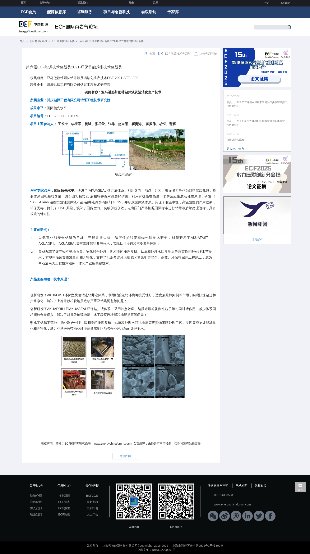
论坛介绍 (36, 495)
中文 (266, 2)
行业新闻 (64, 495)
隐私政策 (260, 485)
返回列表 (126, 456)
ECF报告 (64, 508)
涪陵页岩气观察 (235, 139)
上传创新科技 (208, 53)
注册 (155, 2)
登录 (131, 2)
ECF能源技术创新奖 (63, 41)
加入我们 (36, 508)
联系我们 (83, 2)
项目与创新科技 (116, 12)
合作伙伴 (36, 502)
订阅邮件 (257, 239)
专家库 (173, 12)
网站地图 (241, 485)
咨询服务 (84, 12)
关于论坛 (45, 2)
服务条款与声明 (218, 485)
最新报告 (92, 508)
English (285, 2)
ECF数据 (64, 514)
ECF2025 (92, 495)
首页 (23, 2)
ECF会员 (28, 12)
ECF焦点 (64, 502)
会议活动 (148, 12)
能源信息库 (56, 12)
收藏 (152, 53)
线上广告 (92, 514)
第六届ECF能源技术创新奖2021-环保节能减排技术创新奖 (111, 41)
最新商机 (92, 502)
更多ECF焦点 (235, 148)
